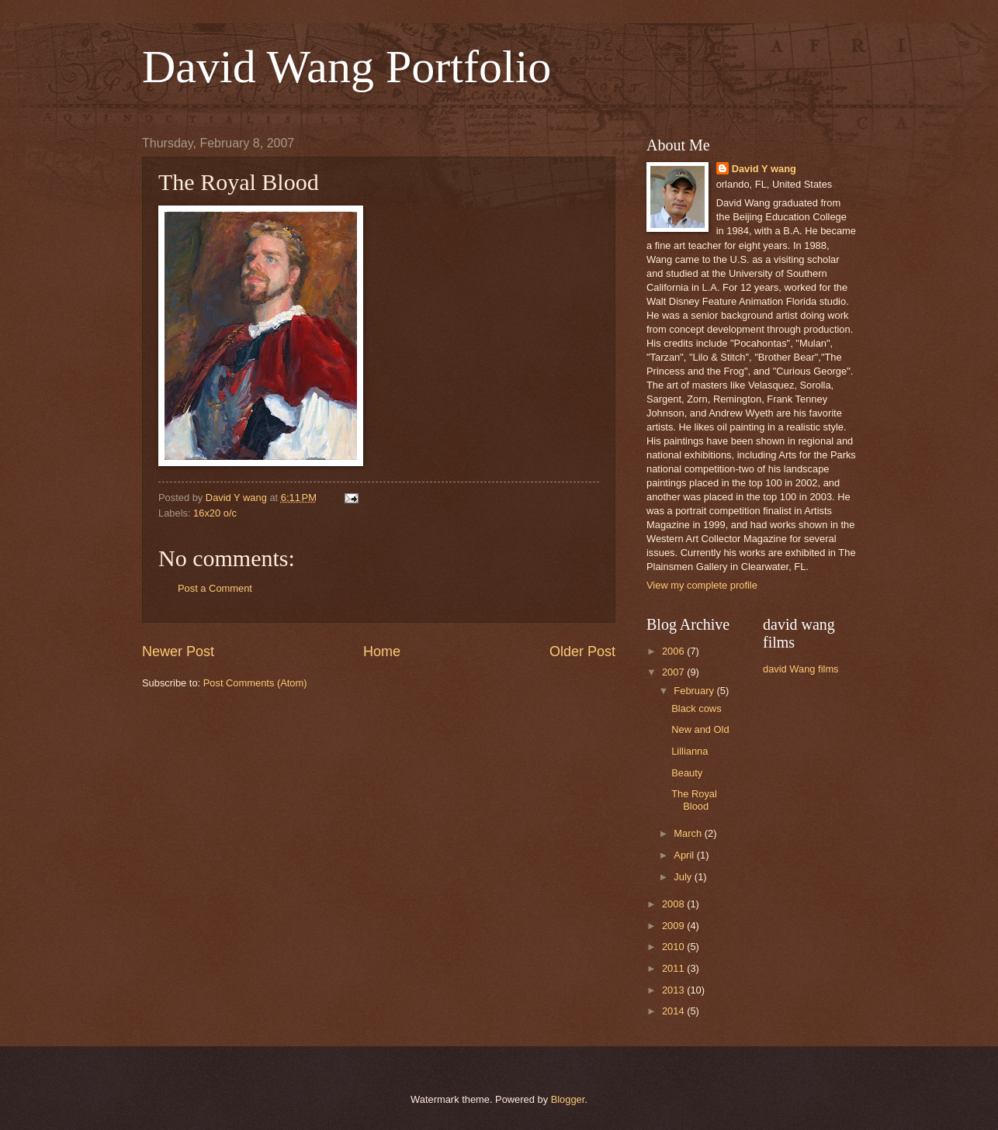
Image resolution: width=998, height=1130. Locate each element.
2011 (674, 968)
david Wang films (801, 669)
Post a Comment (215, 588)
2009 (674, 925)
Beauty (686, 773)
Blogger (568, 1099)
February (695, 690)
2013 (674, 990)
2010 (674, 946)
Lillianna (689, 751)
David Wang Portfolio (346, 66)
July (684, 877)
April (685, 855)
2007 (674, 672)
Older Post (582, 651)
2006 (674, 651)
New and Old (700, 729)
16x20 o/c (215, 513)
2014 (674, 1011)
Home (381, 651)
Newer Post (178, 651)
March (689, 833)
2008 (674, 904)
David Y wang (764, 169)
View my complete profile (701, 585)
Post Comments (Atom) (255, 683)
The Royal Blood (694, 799)
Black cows (696, 708)
